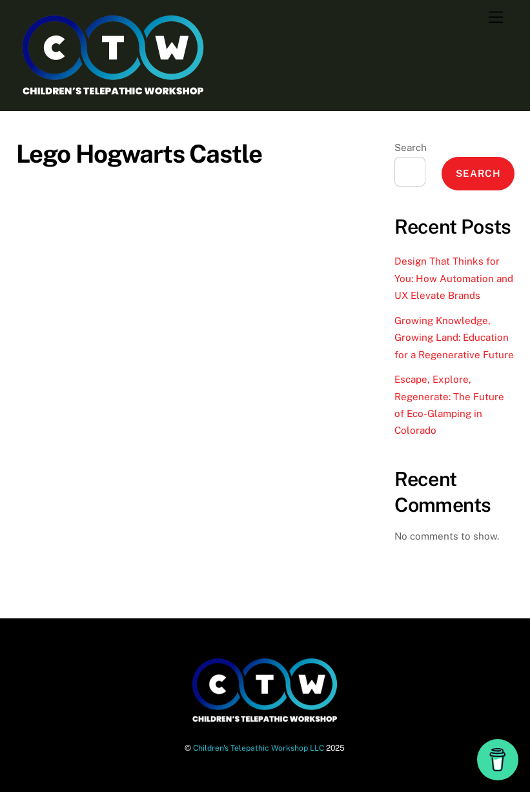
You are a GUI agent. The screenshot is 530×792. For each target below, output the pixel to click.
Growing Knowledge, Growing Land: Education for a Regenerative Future (454, 337)
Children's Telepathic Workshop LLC (258, 748)
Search (410, 147)
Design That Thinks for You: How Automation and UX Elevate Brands (453, 278)
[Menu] (496, 17)
